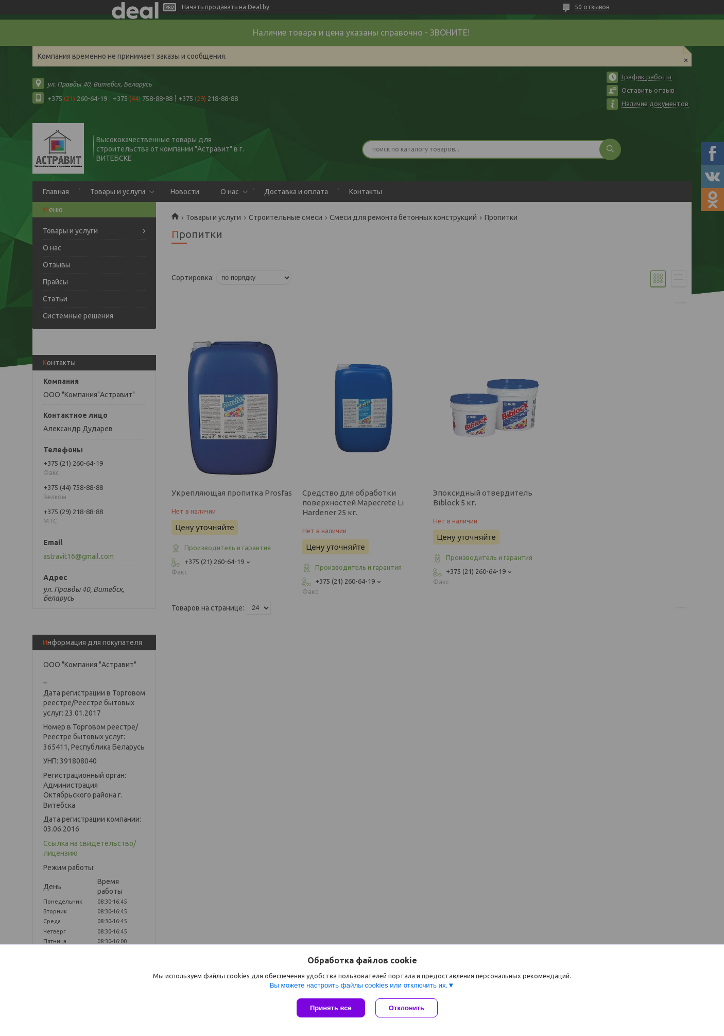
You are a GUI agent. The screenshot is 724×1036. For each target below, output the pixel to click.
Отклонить (406, 1008)
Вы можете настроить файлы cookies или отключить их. (358, 985)
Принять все (331, 1008)
